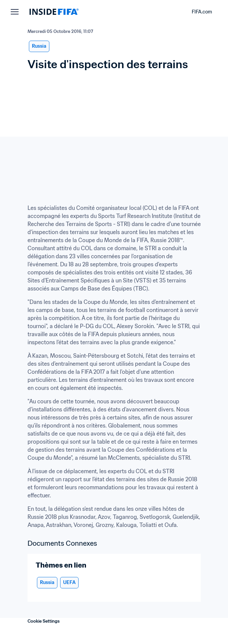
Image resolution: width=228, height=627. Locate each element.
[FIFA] (54, 12)
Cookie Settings (44, 621)
